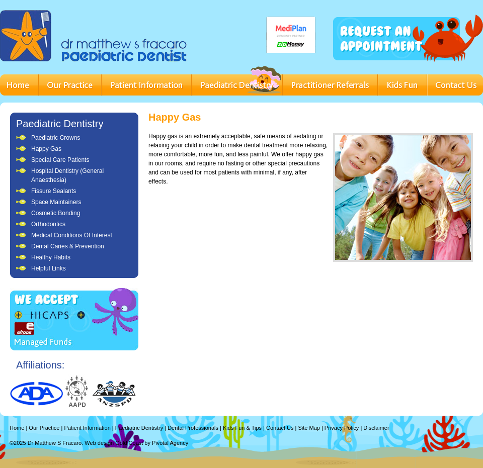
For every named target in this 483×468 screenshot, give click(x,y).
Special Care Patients (60, 159)
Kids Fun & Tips (242, 428)
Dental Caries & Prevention (67, 246)
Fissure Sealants (53, 191)
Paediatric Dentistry (59, 123)
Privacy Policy (342, 428)
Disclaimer (376, 428)
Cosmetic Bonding (55, 213)
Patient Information (87, 428)
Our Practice (44, 428)
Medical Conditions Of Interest (71, 235)
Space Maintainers (56, 202)
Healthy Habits (50, 257)
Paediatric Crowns (55, 137)
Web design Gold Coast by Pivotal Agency (136, 443)
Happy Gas (46, 148)
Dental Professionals (193, 428)
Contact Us (279, 428)
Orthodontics (48, 224)
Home (17, 428)
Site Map (308, 428)
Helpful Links (48, 268)
